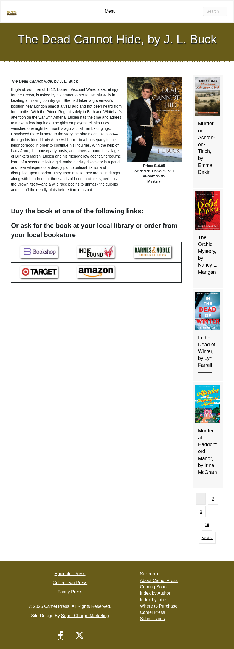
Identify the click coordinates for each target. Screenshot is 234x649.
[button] (60, 635)
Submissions (152, 618)
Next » (207, 538)
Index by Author (155, 593)
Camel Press (152, 612)
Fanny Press (70, 591)
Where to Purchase (158, 606)
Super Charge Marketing (85, 615)
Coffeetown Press (70, 582)
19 (207, 524)
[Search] (215, 11)
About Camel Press (159, 580)
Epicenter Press (70, 573)
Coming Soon (153, 586)
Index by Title (153, 599)
